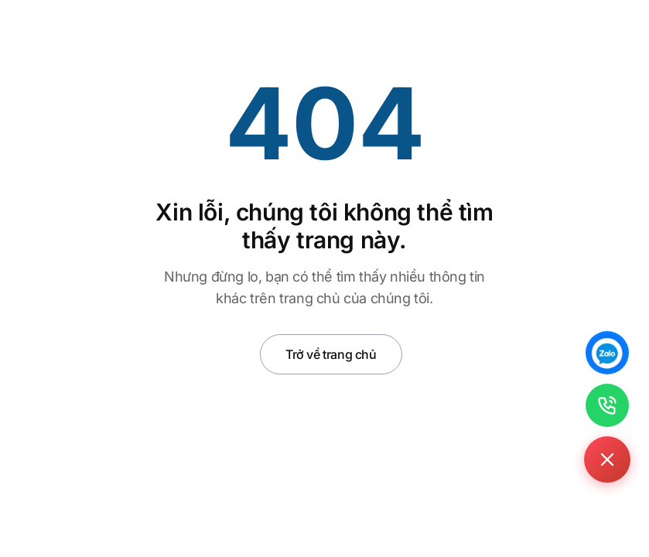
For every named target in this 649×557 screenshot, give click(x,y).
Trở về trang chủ (331, 354)
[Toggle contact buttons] (607, 459)
